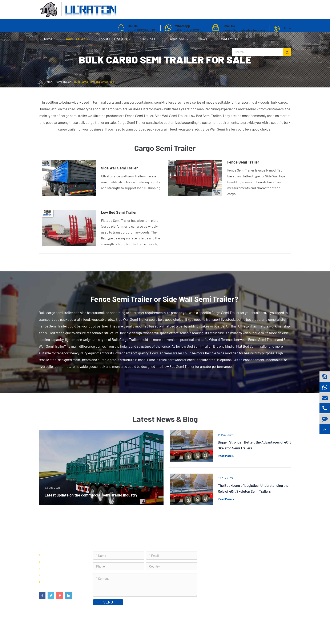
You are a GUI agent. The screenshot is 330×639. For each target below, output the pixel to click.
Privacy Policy (280, 625)
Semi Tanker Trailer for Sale (63, 568)
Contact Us (231, 41)
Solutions (178, 41)
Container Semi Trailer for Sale (65, 555)
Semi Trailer (76, 41)
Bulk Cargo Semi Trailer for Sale (94, 81)
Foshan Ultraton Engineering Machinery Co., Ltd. (93, 625)
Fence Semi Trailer (53, 326)
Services (149, 41)
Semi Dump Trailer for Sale (62, 562)
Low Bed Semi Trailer (166, 353)
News (204, 41)
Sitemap (261, 625)
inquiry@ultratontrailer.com (232, 584)
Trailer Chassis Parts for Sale (64, 582)
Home (49, 41)
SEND (108, 602)
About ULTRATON (114, 41)
